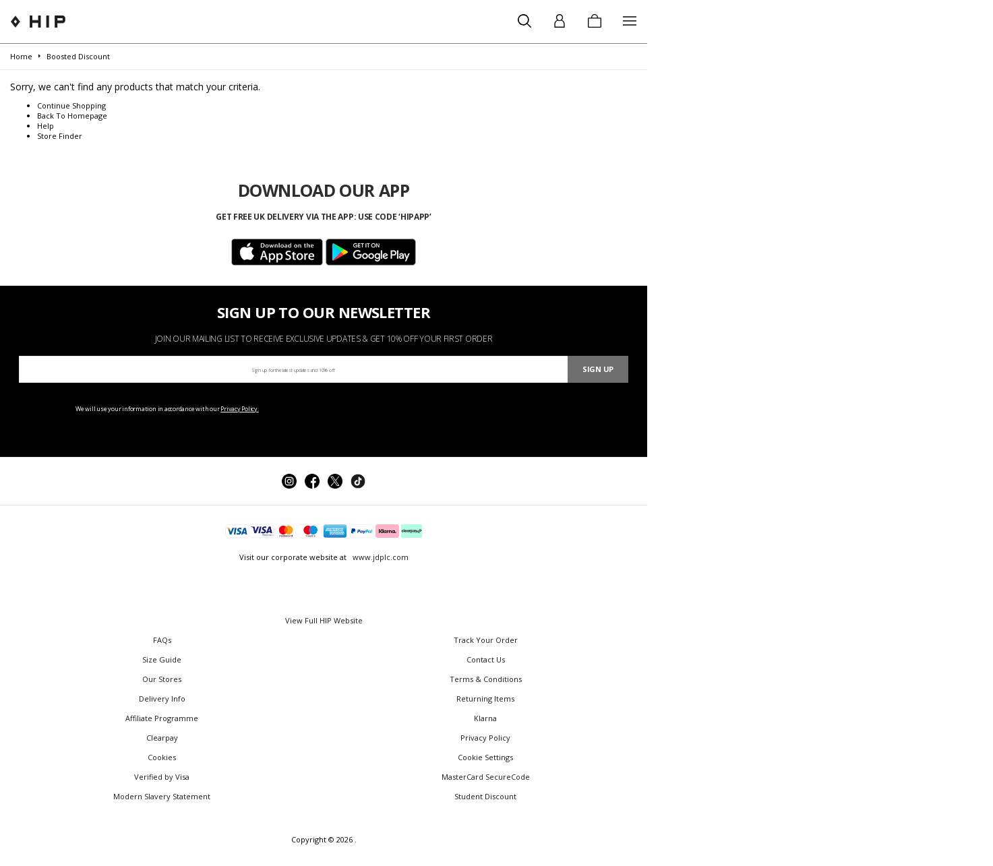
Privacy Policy (485, 738)
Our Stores (161, 679)
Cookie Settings (485, 757)
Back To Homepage (72, 116)
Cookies (162, 757)
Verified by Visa (161, 777)
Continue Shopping (71, 105)
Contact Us (486, 659)
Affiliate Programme (161, 718)
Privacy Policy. (239, 408)
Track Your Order (486, 640)
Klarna (485, 718)
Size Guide (161, 659)
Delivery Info (162, 698)
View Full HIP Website (324, 620)
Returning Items (485, 698)
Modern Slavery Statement (161, 796)
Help (45, 126)
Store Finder (59, 136)
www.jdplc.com (380, 557)
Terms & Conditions (486, 679)
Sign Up (597, 369)
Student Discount (485, 796)
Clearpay (162, 738)
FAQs (162, 640)
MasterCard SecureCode (486, 777)
